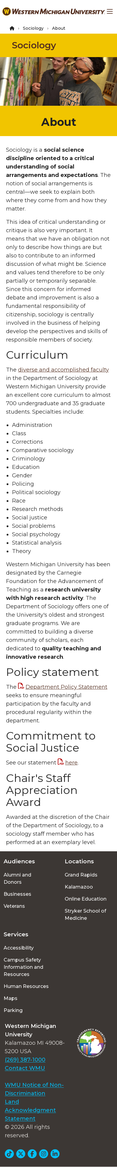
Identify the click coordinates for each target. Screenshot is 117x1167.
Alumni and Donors (17, 878)
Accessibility (19, 948)
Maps (10, 998)
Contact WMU (25, 1068)
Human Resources (26, 986)
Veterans (14, 906)
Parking (13, 1010)
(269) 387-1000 (25, 1059)
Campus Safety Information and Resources (23, 967)
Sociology (33, 28)
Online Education (85, 899)
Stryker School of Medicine (85, 914)
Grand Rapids (81, 875)
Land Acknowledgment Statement (30, 1110)
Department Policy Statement (66, 687)
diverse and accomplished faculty (63, 369)
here (71, 762)
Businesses (17, 894)
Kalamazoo (79, 887)
